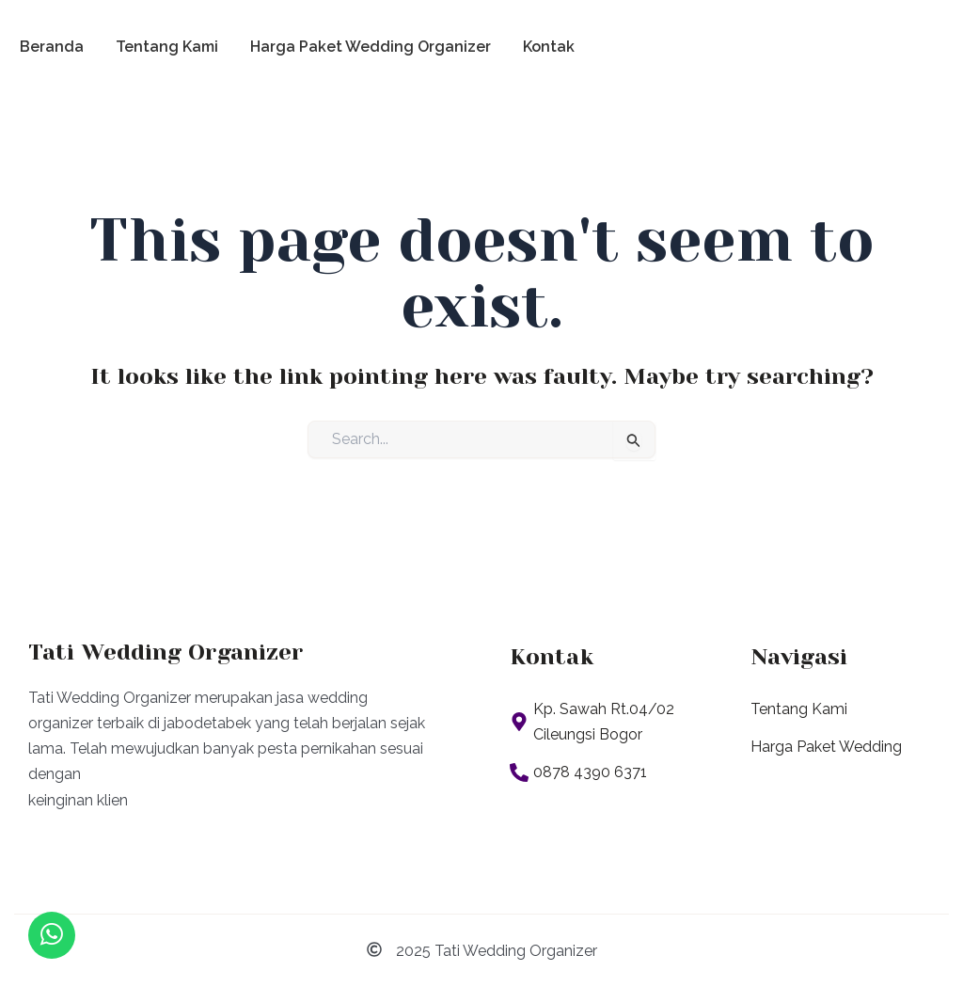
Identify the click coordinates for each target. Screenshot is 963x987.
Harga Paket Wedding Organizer (370, 47)
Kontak (549, 47)
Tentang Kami (167, 47)
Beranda (52, 47)
